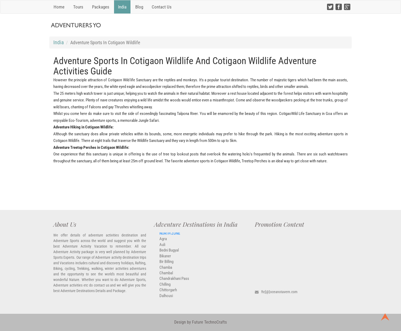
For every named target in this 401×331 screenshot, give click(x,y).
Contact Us (162, 7)
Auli (162, 247)
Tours (78, 7)
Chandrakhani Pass (174, 281)
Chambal (166, 275)
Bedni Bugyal (169, 252)
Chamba (165, 269)
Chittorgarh (168, 292)
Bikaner (165, 258)
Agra (163, 241)
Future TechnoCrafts (209, 322)
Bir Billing (166, 264)
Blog (139, 7)
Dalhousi (166, 298)
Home (59, 7)
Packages (100, 7)
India (122, 7)
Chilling (165, 286)
